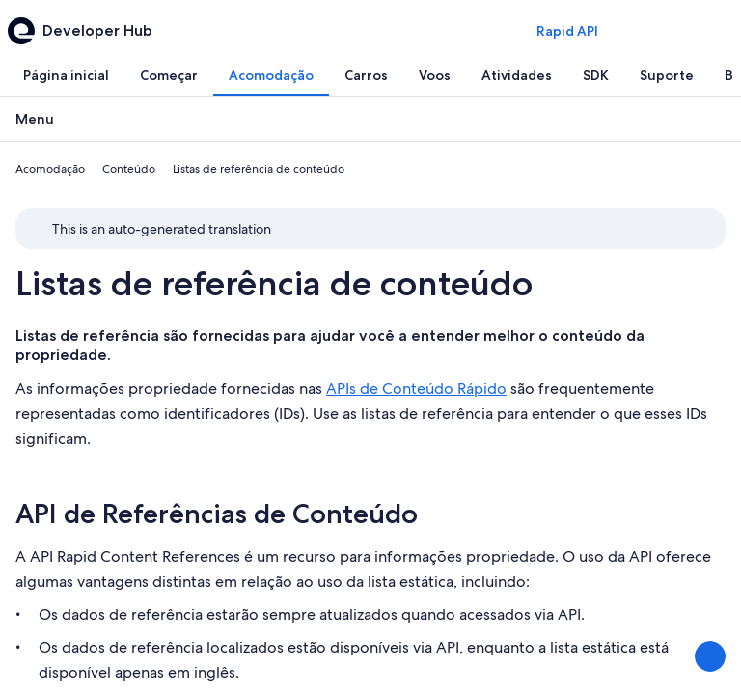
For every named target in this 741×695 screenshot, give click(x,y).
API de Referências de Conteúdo (216, 513)
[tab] (66, 75)
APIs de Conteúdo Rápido (416, 388)
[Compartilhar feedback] (710, 656)
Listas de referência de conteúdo (274, 283)
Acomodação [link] (50, 169)
